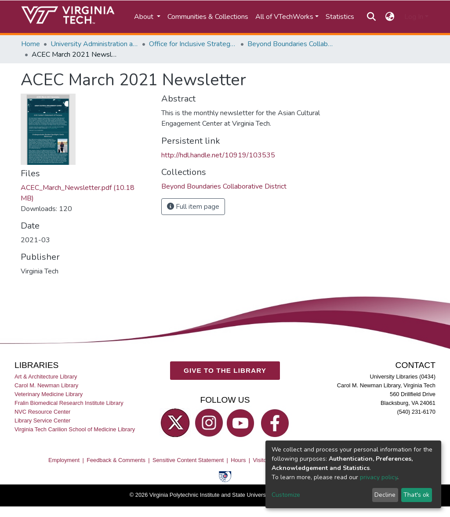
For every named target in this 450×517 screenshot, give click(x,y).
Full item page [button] (193, 206)
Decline (385, 495)
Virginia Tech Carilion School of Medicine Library (75, 429)
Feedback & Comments (116, 460)
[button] (390, 16)
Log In (413, 17)
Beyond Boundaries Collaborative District (291, 44)
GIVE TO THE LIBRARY (225, 370)
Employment (64, 460)
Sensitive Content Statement (188, 460)
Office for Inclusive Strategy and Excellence (193, 44)
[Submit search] (371, 16)
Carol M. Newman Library (46, 385)
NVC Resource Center (42, 411)
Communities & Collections (207, 17)
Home (30, 44)
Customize (286, 495)
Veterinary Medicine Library (49, 394)
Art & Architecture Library (46, 376)
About (144, 17)
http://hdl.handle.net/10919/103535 (218, 155)
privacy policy (378, 477)
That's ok (416, 495)
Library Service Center (42, 420)
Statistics (340, 17)
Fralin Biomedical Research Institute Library (69, 403)
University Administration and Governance (94, 44)
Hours (238, 460)
